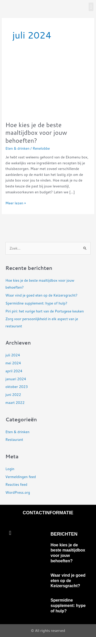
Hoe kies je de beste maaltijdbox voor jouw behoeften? (36, 132)
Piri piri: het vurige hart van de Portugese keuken (44, 311)
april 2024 (13, 370)
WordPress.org (17, 492)
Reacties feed (16, 484)
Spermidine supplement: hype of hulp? (36, 303)
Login (9, 468)
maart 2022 (15, 402)
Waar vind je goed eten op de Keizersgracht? (41, 295)
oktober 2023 (16, 386)
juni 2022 (13, 394)
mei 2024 (13, 362)
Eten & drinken (17, 148)
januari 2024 (15, 378)
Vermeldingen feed (20, 476)
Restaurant (14, 439)
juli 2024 (12, 355)
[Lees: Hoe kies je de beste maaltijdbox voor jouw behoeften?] (48, 86)
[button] (91, 7)
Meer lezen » (15, 202)
